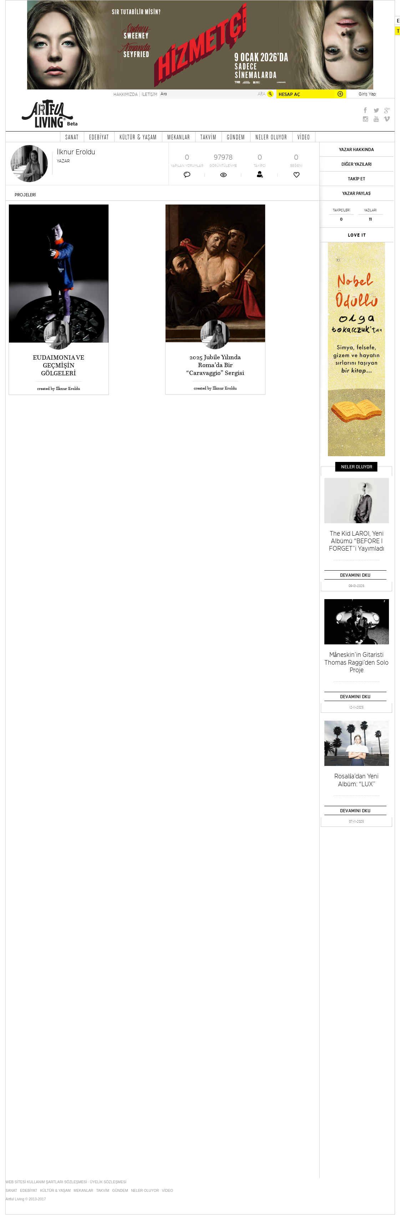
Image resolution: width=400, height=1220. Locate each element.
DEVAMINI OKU (355, 575)
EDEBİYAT (99, 137)
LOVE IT (357, 235)
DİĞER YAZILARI (356, 164)
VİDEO (304, 137)
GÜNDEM (236, 137)
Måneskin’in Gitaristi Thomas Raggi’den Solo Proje (356, 662)
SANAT (72, 137)
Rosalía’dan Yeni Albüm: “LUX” (356, 780)
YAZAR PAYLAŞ (356, 193)
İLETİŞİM (149, 94)
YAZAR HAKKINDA (356, 149)
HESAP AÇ (289, 94)
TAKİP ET (356, 178)
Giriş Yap (367, 94)
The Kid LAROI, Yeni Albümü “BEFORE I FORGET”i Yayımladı (356, 541)
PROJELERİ (25, 194)
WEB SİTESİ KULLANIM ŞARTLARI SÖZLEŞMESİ (46, 1182)
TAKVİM (209, 137)
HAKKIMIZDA (125, 94)
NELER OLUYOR (271, 137)
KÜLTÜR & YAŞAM (138, 137)
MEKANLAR (178, 137)
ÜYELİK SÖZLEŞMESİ (108, 1182)
